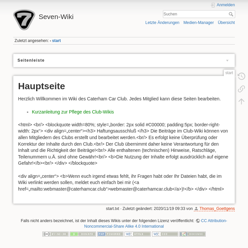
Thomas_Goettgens (217, 208)
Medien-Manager (198, 22)
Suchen (232, 14)
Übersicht (226, 22)
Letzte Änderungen (163, 22)
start (56, 40)
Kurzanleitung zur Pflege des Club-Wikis (73, 111)
